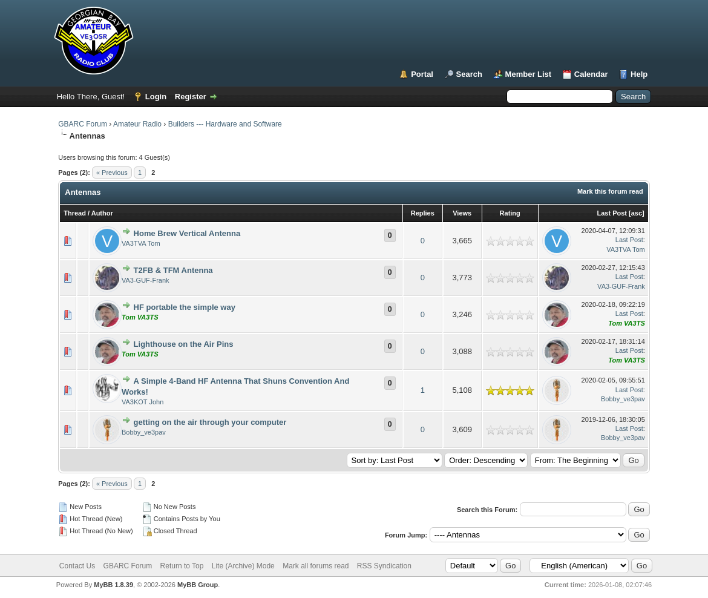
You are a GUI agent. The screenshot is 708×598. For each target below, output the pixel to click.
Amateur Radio (137, 124)
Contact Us (77, 566)
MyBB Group (197, 584)
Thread (75, 213)
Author (102, 213)
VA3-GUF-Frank (145, 280)
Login (155, 96)
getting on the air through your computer (210, 422)
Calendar (591, 74)
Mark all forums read (316, 566)
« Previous (112, 172)
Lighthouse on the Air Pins (184, 344)
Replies (422, 213)
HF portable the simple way (184, 307)
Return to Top (182, 566)
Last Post (612, 213)
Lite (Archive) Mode (243, 566)
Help (639, 74)
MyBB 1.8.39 (113, 584)
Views (462, 213)
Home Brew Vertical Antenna (187, 233)
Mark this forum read (610, 191)
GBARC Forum (82, 124)
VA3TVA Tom (141, 243)
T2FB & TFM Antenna (173, 270)
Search (469, 74)
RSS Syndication (384, 566)
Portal (422, 74)
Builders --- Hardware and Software (225, 124)
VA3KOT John (142, 402)
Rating (510, 213)
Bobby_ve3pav (623, 398)
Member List (528, 74)
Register (190, 96)
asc (636, 213)
